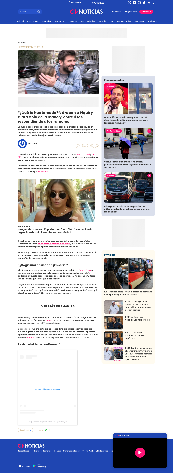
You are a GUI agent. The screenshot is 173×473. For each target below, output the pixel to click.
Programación (131, 11)
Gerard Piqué (83, 154)
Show (111, 21)
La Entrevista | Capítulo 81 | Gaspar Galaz (137, 351)
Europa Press (85, 270)
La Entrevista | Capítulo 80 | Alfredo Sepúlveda (135, 368)
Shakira (48, 320)
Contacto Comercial (43, 451)
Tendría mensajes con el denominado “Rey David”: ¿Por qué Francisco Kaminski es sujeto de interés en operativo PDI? (138, 386)
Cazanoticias (60, 21)
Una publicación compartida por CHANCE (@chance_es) (47, 422)
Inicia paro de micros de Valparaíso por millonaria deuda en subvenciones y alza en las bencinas (127, 241)
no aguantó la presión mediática (54, 243)
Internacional (32, 21)
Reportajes (46, 21)
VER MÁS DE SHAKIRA (58, 306)
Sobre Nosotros (25, 451)
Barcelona (43, 171)
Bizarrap (31, 337)
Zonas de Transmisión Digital (67, 451)
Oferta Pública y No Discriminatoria (98, 451)
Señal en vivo (146, 12)
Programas (116, 11)
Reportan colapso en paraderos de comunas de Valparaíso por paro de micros (128, 326)
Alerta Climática (124, 21)
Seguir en (25, 430)
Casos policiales (87, 21)
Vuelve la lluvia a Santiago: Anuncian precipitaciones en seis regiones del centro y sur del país (127, 197)
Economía (73, 21)
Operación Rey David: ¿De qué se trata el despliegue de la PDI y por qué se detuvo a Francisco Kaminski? (126, 152)
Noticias (22, 42)
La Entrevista (139, 21)
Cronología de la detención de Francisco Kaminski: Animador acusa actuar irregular (138, 338)
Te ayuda (102, 21)
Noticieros (152, 21)
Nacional (20, 21)
